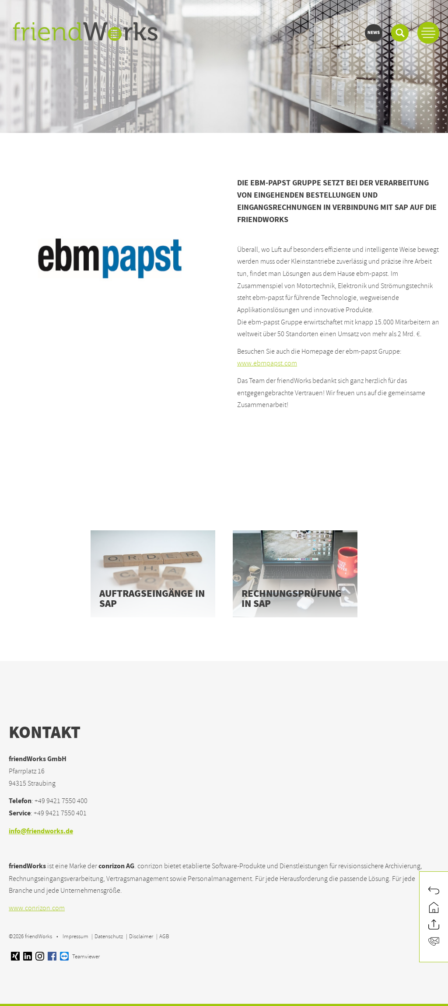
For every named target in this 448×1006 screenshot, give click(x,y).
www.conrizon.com (37, 908)
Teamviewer (80, 956)
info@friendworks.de (41, 831)
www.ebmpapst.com (267, 363)
